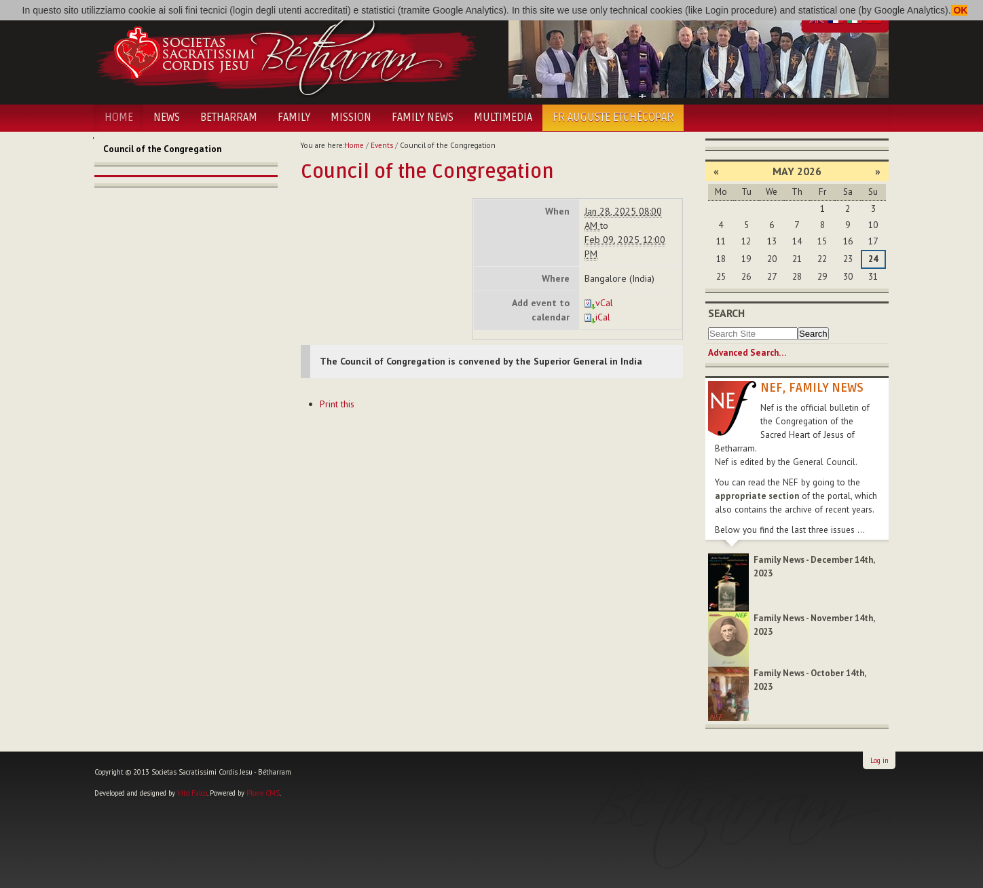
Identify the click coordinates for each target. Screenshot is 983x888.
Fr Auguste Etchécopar (613, 117)
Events (382, 145)
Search (726, 313)
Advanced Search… (747, 352)
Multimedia (503, 117)
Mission (351, 117)
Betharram (228, 117)
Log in (879, 760)
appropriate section (757, 496)
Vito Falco (192, 793)
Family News (422, 117)
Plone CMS (263, 793)
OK (959, 10)
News (166, 117)
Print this (337, 404)
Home (119, 117)
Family (294, 117)
